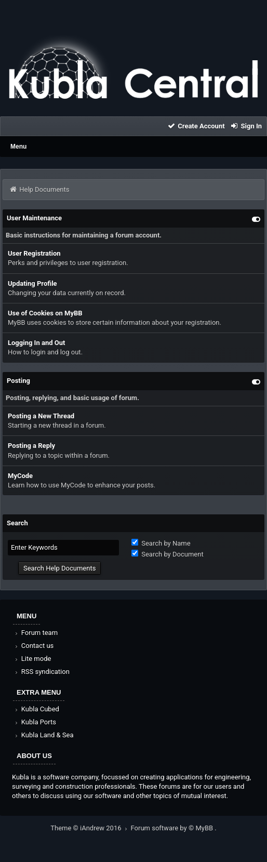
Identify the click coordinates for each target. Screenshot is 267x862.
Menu (18, 146)
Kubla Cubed (36, 709)
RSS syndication (42, 671)
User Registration (34, 253)
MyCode (20, 476)
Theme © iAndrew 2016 (90, 828)
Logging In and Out (36, 343)
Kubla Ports (35, 722)
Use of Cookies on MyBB (45, 313)
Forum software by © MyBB (173, 828)
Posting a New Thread (41, 416)
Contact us (34, 645)
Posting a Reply (31, 445)
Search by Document (167, 554)
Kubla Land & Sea (44, 735)
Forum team (36, 632)
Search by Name (161, 543)
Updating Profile (32, 283)
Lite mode (32, 658)
